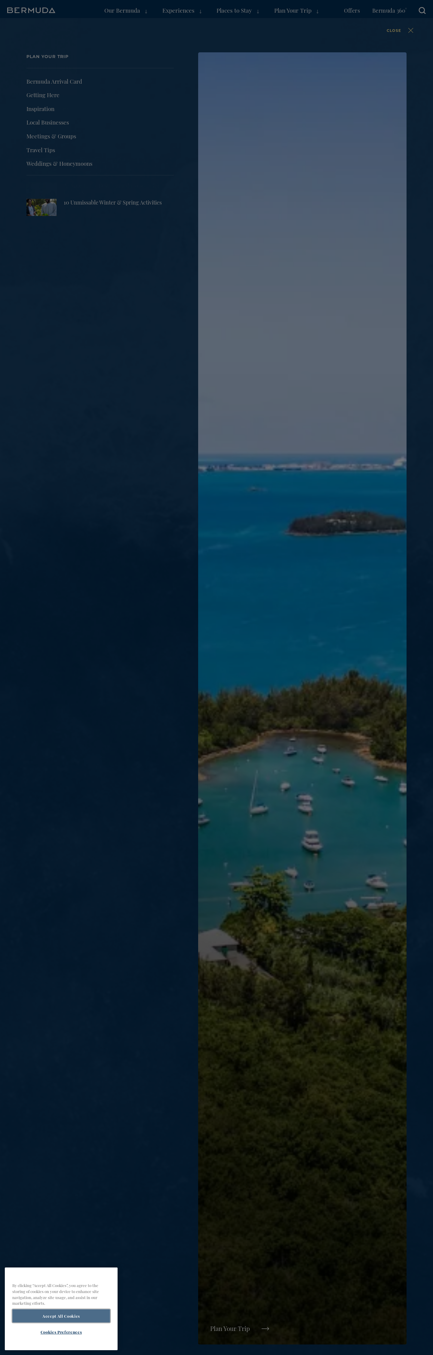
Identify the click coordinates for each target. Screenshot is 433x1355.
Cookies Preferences (61, 1332)
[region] (61, 1308)
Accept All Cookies (61, 1316)
